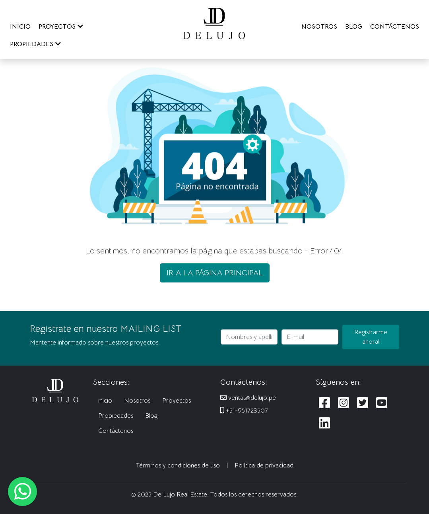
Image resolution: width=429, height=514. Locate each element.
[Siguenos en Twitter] (362, 403)
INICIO (20, 27)
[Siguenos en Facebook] (324, 403)
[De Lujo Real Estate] (214, 23)
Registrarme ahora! (370, 337)
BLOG (353, 27)
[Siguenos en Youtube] (381, 403)
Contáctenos (115, 431)
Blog (151, 416)
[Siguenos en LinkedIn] (324, 423)
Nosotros (137, 401)
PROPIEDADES (35, 44)
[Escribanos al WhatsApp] (22, 491)
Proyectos (176, 401)
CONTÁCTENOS (394, 27)
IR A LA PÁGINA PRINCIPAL (215, 273)
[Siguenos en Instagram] (343, 403)
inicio (105, 401)
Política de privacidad (264, 465)
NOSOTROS (319, 27)
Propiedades (115, 416)
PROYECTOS (61, 27)
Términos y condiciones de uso (178, 465)
